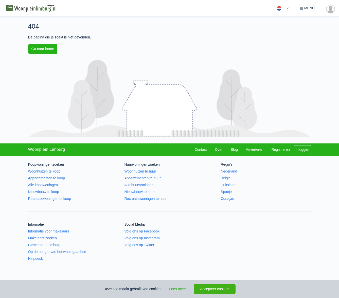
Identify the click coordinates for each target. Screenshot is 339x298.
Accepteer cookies (214, 289)
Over (219, 149)
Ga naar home (42, 49)
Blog (234, 149)
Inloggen (302, 149)
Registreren (280, 149)
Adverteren (254, 149)
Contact (200, 149)
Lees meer (177, 289)
